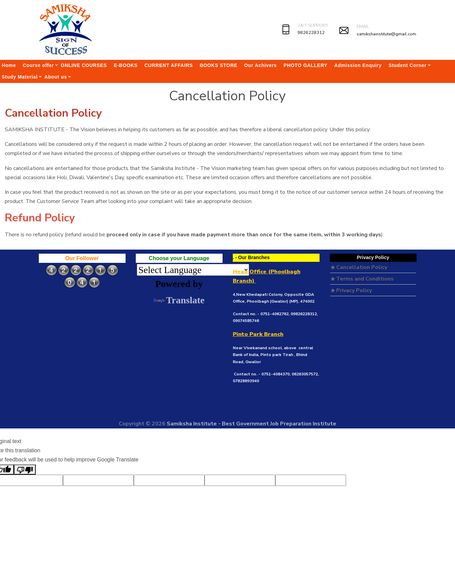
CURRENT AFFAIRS (168, 65)
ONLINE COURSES (84, 65)
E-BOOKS (125, 65)
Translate (179, 300)
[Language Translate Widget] (193, 270)
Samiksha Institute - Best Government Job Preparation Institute (251, 423)
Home (9, 65)
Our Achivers (260, 65)
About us (56, 77)
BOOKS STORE (219, 65)
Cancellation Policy (359, 267)
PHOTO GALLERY (305, 65)
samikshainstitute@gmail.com (386, 34)
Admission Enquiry (357, 65)
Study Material (20, 77)
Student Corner (408, 65)
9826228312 (311, 33)
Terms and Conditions (362, 279)
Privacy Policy (351, 290)
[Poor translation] (25, 469)
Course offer (38, 65)
